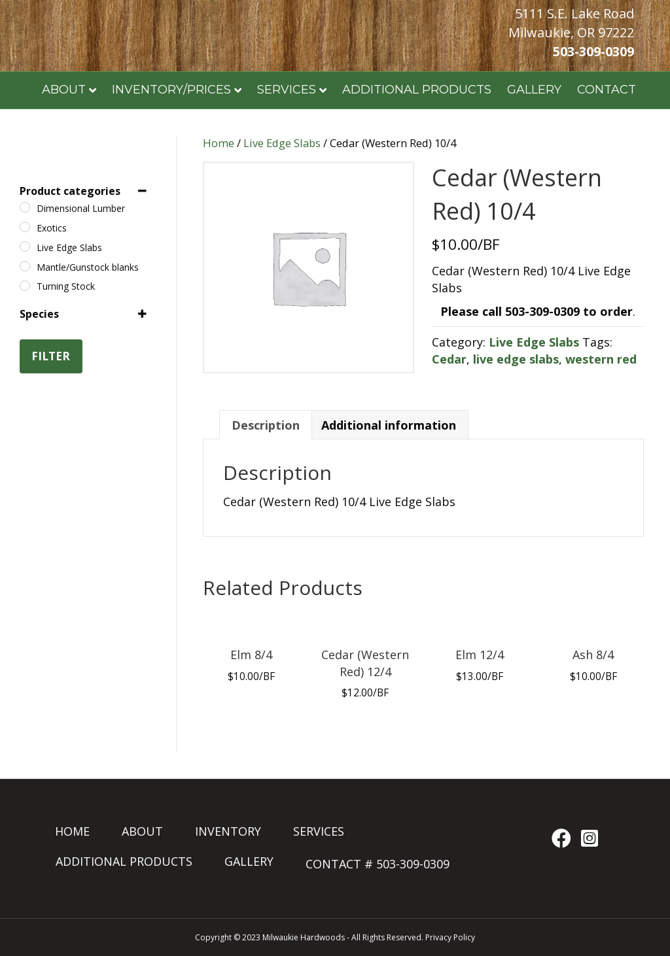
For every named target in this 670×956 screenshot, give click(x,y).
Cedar (449, 359)
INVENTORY (228, 831)
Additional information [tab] (388, 425)
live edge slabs (516, 359)
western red (601, 359)
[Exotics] (25, 227)
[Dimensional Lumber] (25, 207)
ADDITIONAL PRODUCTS (416, 89)
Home (218, 142)
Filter (50, 356)
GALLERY (534, 89)
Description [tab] (266, 425)
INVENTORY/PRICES (171, 89)
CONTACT (606, 89)
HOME (72, 831)
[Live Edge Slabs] (25, 246)
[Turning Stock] (25, 286)
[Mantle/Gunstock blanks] (25, 266)
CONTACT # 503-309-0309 (378, 864)
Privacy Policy (450, 937)
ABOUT (142, 831)
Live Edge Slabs (282, 142)
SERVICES (286, 89)
